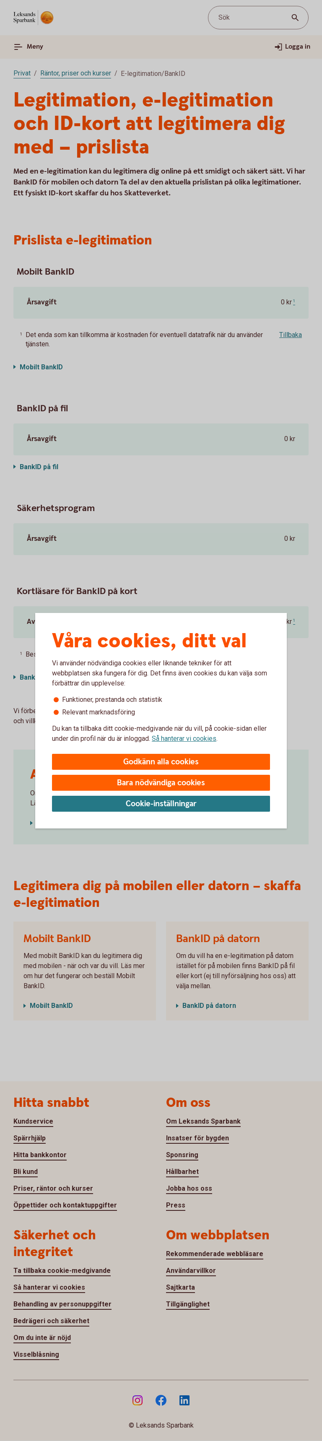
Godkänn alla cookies (161, 762)
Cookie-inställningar (161, 804)
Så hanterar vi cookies (184, 739)
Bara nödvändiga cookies (161, 783)
